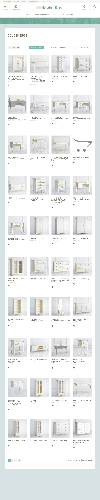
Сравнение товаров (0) (37, 47)
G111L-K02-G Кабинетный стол (38, 117)
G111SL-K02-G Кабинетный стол (81, 117)
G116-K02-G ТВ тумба (82, 157)
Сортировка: (53, 47)
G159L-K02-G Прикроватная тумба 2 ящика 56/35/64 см (14, 402)
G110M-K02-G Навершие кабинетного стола (17, 118)
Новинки (70, 15)
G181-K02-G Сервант (59, 400)
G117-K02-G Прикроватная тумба (36, 199)
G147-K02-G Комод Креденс (81, 320)
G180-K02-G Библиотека (35, 401)
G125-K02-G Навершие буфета (17, 279)
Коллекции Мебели (42, 15)
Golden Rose (19, 26)
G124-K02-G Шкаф (80, 238)
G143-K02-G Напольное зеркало (60, 320)
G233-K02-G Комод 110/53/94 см (81, 441)
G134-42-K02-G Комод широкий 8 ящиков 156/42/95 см (60, 280)
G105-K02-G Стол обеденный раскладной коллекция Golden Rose (38, 79)
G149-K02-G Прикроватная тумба (14, 361)
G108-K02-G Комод (59, 76)
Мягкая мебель (59, 15)
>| (19, 460)
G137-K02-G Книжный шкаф (17, 320)
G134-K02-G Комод (81, 279)
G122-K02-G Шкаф (37, 238)
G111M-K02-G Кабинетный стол (59, 117)
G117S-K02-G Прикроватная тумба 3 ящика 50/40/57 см (58, 200)
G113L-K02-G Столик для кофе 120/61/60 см (59, 159)
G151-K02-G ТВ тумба (38, 360)
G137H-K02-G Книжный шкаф (37, 320)
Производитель (11, 26)
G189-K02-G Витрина (16, 441)
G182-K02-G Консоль (82, 400)
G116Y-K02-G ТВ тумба (17, 198)
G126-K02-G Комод (37, 279)
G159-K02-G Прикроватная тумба (80, 361)
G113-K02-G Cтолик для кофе (37, 158)
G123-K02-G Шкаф (58, 238)
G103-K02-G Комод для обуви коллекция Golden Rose (16, 79)
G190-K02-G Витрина (38, 441)
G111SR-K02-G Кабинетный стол (16, 158)
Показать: (82, 47)
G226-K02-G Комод (59, 441)
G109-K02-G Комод (81, 76)
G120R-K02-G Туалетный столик (16, 239)
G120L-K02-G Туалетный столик (82, 198)
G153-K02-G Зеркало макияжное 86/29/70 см (60, 361)
